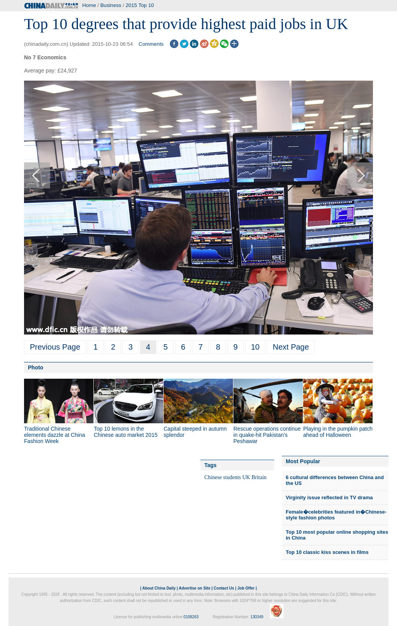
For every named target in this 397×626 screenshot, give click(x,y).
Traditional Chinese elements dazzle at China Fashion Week (54, 435)
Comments (151, 44)
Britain (259, 477)
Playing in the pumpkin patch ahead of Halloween (338, 432)
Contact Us (224, 588)
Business (110, 5)
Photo (35, 367)
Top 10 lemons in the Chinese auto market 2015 (125, 432)
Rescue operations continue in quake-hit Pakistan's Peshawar (267, 435)
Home (89, 5)
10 (255, 347)
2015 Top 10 (140, 5)
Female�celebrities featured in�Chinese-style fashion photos (336, 515)
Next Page (291, 347)
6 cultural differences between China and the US (335, 480)
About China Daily (159, 588)
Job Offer (245, 588)
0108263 (190, 617)
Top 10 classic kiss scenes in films (327, 552)
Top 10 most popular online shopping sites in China (337, 535)
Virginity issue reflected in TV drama (329, 497)
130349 (256, 617)
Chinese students (222, 477)
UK (246, 477)
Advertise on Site (195, 588)
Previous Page (55, 347)
